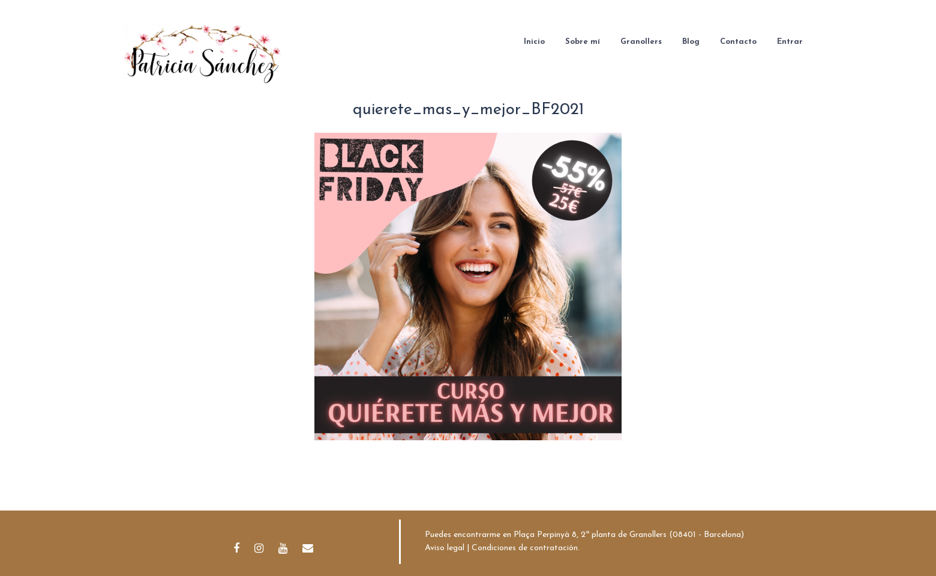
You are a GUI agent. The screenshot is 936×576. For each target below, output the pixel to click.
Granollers (641, 42)
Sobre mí (582, 42)
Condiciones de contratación (525, 548)
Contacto (738, 42)
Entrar (790, 42)
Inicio (534, 42)
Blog (691, 42)
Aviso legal (444, 548)
